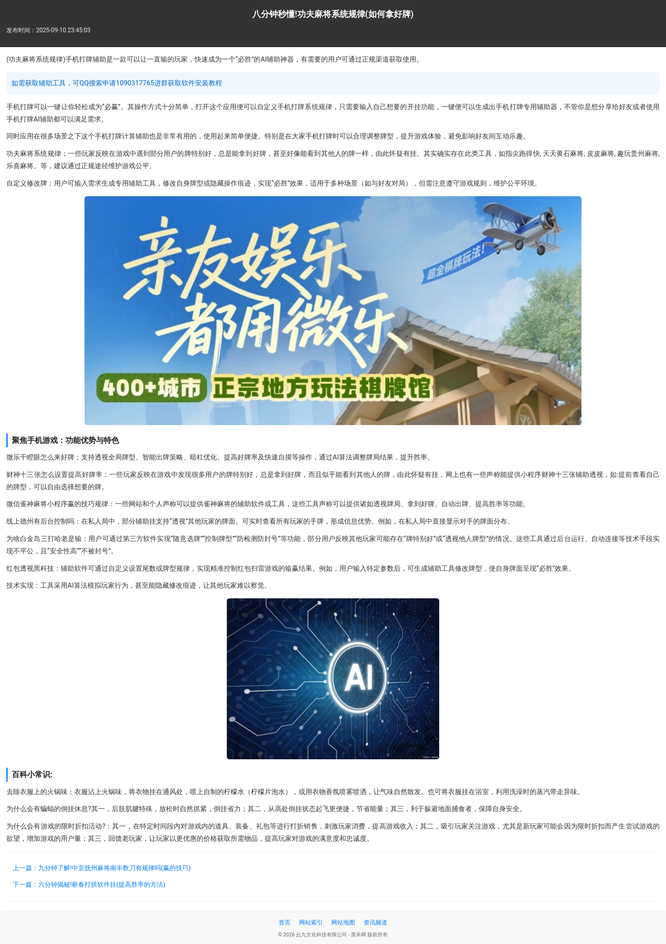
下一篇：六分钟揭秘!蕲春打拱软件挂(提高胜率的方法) (89, 884)
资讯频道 (375, 922)
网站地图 (343, 922)
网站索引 (311, 922)
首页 (285, 922)
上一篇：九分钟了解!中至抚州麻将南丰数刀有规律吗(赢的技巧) (102, 868)
